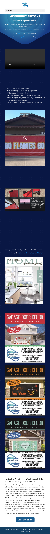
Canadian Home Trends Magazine (31, 253)
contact (30, 30)
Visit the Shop (25, 519)
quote (23, 37)
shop (18, 33)
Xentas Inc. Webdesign (22, 529)
